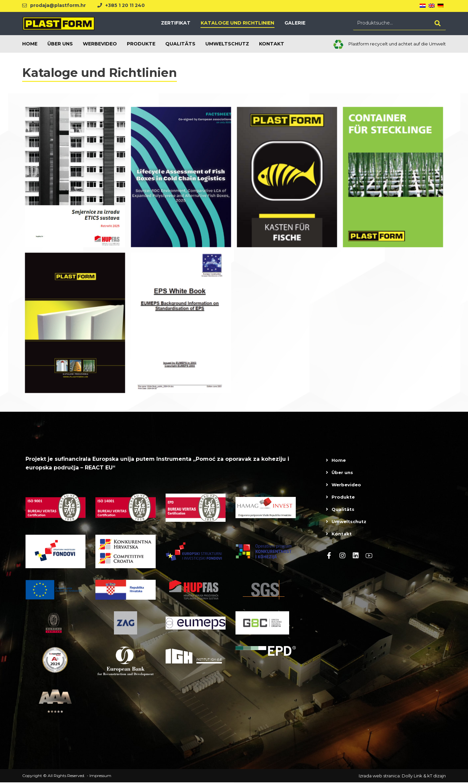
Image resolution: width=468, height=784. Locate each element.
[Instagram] (342, 556)
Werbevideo (346, 485)
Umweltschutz (349, 522)
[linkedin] (355, 556)
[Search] (438, 24)
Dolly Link (412, 777)
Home (339, 461)
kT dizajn (436, 777)
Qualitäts (343, 510)
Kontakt (342, 534)
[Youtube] (369, 556)
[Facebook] (329, 556)
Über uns (342, 473)
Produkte (343, 498)
